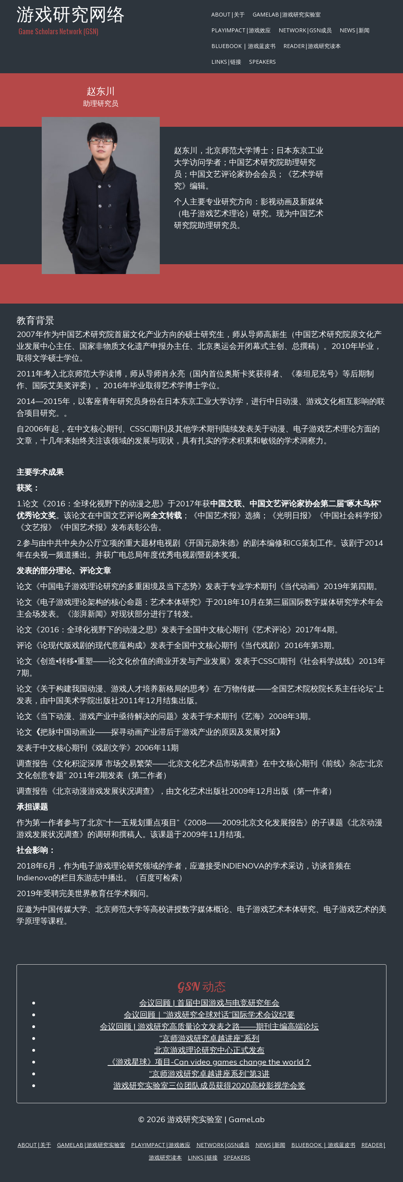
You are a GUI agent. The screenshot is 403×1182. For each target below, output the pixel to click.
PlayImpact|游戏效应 (241, 30)
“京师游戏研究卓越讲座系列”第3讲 (209, 1073)
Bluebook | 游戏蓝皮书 (243, 46)
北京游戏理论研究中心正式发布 (209, 1050)
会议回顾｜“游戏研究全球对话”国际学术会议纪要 (209, 1014)
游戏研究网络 (71, 14)
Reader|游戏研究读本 (312, 46)
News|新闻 (355, 30)
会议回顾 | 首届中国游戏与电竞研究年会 (209, 1003)
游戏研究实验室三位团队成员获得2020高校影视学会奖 (209, 1085)
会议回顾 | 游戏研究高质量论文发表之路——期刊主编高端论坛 (209, 1026)
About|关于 (228, 14)
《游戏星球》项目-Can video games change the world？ (209, 1062)
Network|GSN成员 (305, 30)
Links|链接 (226, 61)
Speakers (262, 61)
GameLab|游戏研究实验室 (287, 14)
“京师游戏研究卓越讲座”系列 (209, 1038)
